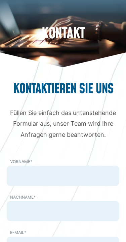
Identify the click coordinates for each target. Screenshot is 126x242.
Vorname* (21, 161)
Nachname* (23, 197)
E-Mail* (18, 232)
